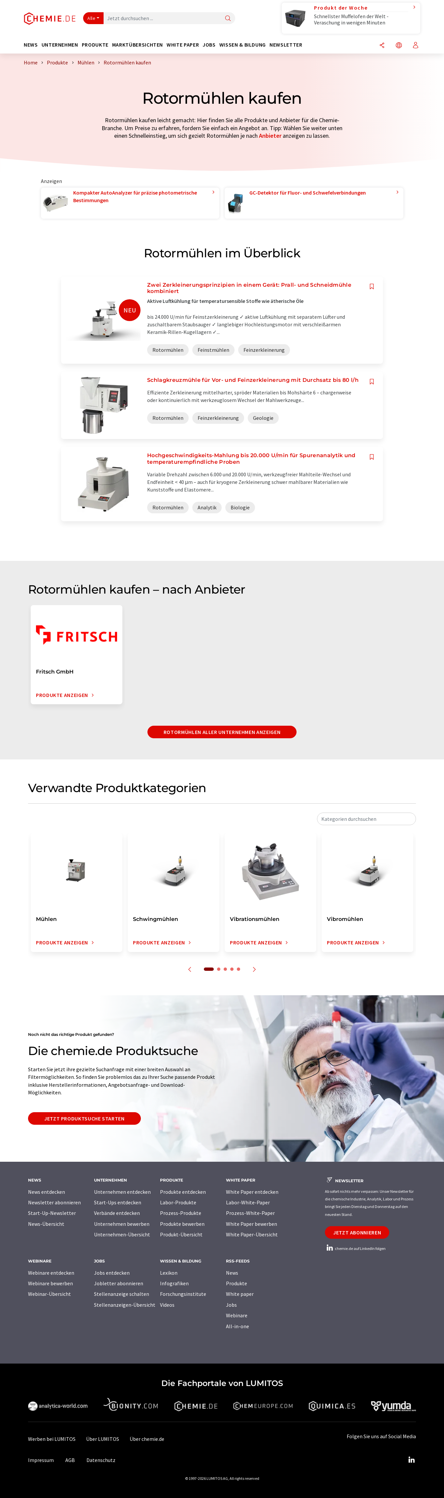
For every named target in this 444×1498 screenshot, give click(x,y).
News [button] (31, 45)
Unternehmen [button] (60, 45)
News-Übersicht (46, 1224)
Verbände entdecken (117, 1213)
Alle (91, 18)
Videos (167, 1304)
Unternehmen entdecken (122, 1191)
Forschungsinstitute (183, 1294)
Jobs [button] (209, 45)
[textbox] (366, 819)
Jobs (231, 1304)
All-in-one (237, 1326)
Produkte (236, 1283)
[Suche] (228, 18)
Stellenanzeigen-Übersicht (124, 1304)
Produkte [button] (95, 45)
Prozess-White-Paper (250, 1213)
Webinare (236, 1315)
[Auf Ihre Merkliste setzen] (372, 286)
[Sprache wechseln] (398, 46)
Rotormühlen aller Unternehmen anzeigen (222, 732)
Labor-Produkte (178, 1202)
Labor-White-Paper (248, 1202)
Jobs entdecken (112, 1272)
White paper (240, 1294)
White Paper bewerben (251, 1224)
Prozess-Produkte (180, 1213)
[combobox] (366, 819)
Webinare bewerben (50, 1283)
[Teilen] (382, 46)
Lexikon (168, 1272)
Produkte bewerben (182, 1224)
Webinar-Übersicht (49, 1294)
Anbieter (270, 135)
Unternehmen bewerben (121, 1224)
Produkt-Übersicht (181, 1234)
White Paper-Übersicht (252, 1234)
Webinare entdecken (51, 1272)
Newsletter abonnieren (54, 1202)
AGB (70, 1460)
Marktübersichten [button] (137, 45)
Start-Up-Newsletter (52, 1213)
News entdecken (46, 1191)
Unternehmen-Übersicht (122, 1234)
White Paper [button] (183, 45)
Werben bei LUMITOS (52, 1439)
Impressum (41, 1460)
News (232, 1272)
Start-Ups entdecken (117, 1202)
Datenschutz (100, 1460)
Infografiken (174, 1283)
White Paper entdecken (252, 1191)
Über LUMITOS (102, 1439)
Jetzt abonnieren (357, 1232)
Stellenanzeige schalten (121, 1294)
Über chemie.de (147, 1439)
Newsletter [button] (286, 45)
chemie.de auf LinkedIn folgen (355, 1248)
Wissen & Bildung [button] (242, 45)
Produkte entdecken (183, 1191)
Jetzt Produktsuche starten (84, 1118)
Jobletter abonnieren (118, 1283)
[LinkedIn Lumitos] (411, 1460)
